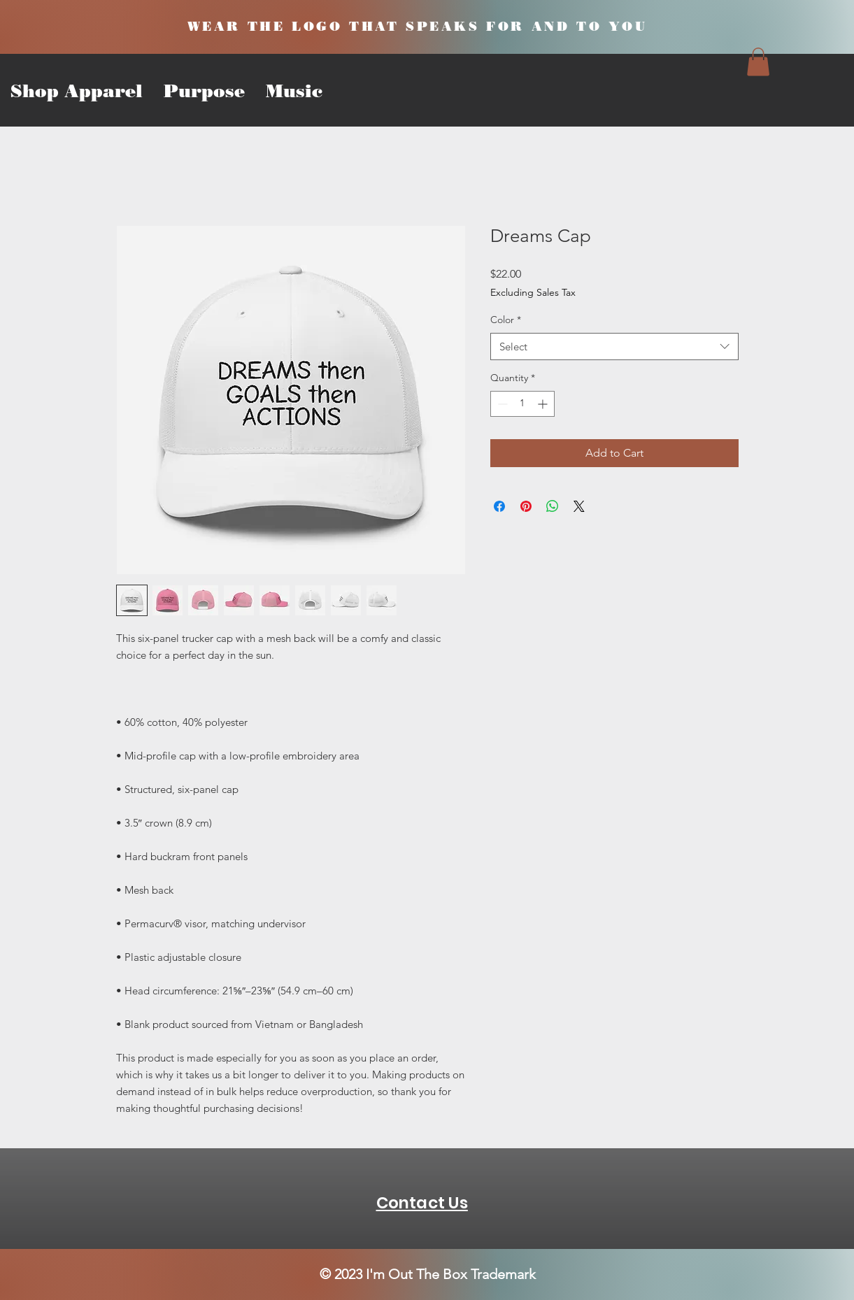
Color (505, 319)
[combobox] (614, 346)
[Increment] (544, 404)
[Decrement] (501, 404)
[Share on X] (579, 506)
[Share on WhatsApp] (552, 506)
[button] (758, 62)
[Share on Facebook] (499, 506)
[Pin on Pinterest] (526, 506)
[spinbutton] (522, 404)
